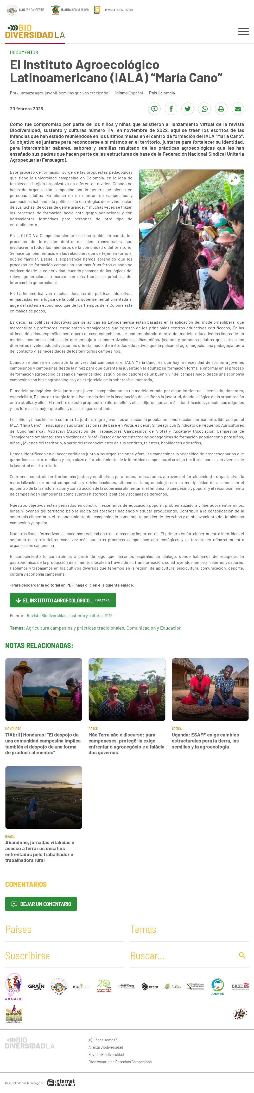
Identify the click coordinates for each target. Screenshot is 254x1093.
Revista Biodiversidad (106, 1054)
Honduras (13, 729)
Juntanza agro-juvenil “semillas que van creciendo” (63, 92)
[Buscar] (181, 955)
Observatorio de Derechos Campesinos (120, 1061)
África (177, 729)
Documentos (24, 52)
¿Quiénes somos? (102, 1039)
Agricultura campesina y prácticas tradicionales (75, 628)
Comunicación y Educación (154, 628)
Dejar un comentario (41, 904)
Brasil (93, 729)
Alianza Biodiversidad (105, 1046)
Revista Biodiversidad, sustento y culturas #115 (69, 615)
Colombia (166, 92)
